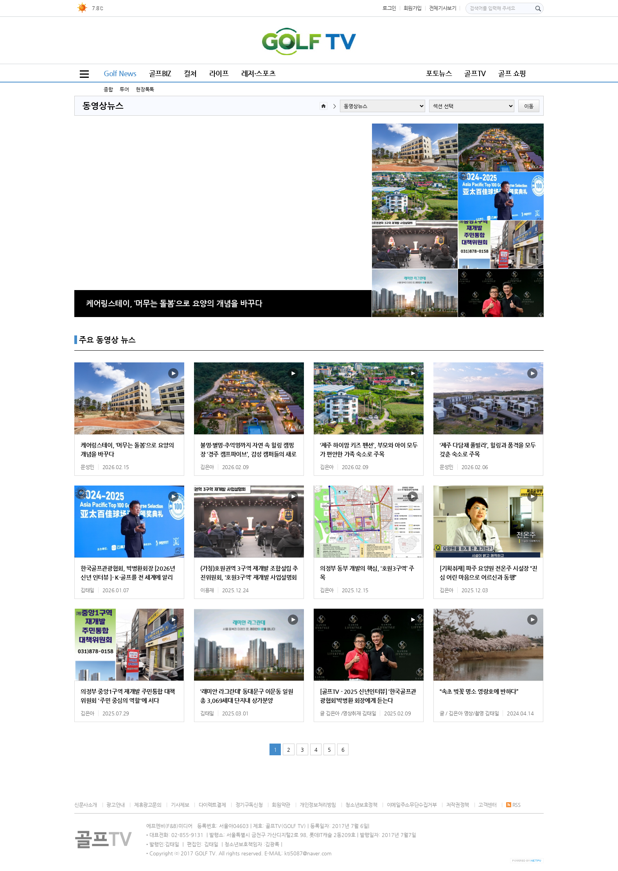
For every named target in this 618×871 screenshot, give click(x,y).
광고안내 (115, 804)
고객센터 (487, 804)
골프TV (474, 73)
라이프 (219, 73)
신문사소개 (85, 804)
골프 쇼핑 (512, 73)
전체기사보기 (442, 8)
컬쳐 (190, 73)
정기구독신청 (249, 804)
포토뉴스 (439, 73)
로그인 (389, 8)
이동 (529, 106)
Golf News (120, 73)
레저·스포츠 (258, 73)
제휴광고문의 (148, 804)
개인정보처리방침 (318, 804)
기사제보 (180, 804)
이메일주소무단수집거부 (412, 804)
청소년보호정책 (361, 804)
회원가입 (413, 8)
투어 (124, 89)
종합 (108, 89)
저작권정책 (457, 804)
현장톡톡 (145, 89)
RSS (513, 804)
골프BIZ (160, 73)
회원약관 (281, 804)
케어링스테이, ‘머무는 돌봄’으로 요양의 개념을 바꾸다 (174, 303)
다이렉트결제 (212, 804)
